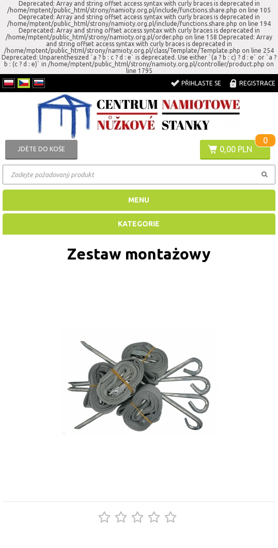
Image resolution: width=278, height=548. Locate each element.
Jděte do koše (41, 149)
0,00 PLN (236, 149)
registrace (257, 83)
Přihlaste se (201, 83)
